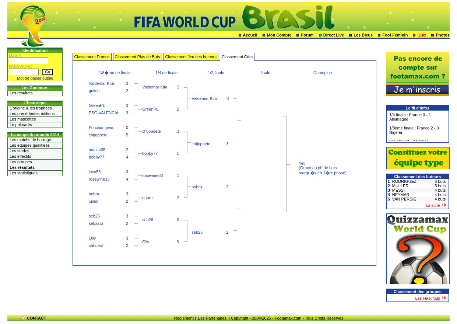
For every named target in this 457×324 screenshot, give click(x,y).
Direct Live (333, 35)
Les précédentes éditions (32, 113)
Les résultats (21, 93)
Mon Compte (279, 35)
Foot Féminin (395, 35)
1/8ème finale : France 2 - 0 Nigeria (414, 131)
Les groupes (21, 162)
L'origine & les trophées (31, 108)
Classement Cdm (237, 57)
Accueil (250, 35)
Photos (442, 35)
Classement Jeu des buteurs (191, 57)
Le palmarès (21, 124)
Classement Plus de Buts (137, 57)
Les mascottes (23, 119)
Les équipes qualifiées (30, 145)
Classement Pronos (92, 57)
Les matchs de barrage (30, 139)
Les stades (19, 151)
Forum (307, 35)
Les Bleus (363, 35)
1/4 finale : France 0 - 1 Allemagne (410, 118)
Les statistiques (24, 173)
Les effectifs (20, 156)
